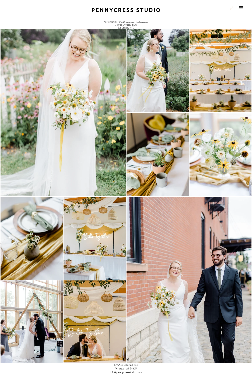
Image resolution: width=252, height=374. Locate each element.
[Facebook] (123, 359)
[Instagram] (128, 359)
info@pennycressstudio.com (126, 372)
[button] (231, 7)
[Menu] (241, 7)
